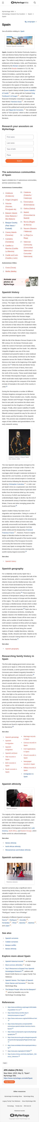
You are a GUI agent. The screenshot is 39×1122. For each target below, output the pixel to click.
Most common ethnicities (14, 965)
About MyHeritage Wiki (29, 1101)
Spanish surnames (11, 938)
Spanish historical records (14, 961)
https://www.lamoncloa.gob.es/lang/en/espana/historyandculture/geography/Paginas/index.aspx (22, 1039)
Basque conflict (10, 945)
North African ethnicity (13, 846)
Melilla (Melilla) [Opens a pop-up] (10, 271)
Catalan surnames (11, 942)
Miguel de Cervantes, (16, 110)
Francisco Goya (16, 101)
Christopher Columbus (16, 484)
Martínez (31, 923)
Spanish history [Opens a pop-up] (10, 561)
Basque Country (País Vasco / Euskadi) (11, 225)
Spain (30, 14)
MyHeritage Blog (29, 1096)
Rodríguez (13, 920)
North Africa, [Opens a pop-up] (13, 831)
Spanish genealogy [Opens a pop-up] (12, 737)
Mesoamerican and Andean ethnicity (18, 850)
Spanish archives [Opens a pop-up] (11, 753)
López (7, 926)
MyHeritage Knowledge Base (13, 1096)
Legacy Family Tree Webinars (11, 1101)
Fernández (6, 923)
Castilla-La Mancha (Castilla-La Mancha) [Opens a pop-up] (11, 248)
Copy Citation (9, 1082)
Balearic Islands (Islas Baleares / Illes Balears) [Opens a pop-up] (11, 216)
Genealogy (10, 1106)
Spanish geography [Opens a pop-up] (12, 649)
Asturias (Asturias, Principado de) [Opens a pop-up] (10, 206)
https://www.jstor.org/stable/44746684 (19, 1051)
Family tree (18, 1106)
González (23, 920)
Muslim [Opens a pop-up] (14, 68)
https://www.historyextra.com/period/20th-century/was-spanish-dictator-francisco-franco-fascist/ (21, 1026)
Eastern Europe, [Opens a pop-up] (26, 831)
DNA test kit (27, 1106)
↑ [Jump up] (5, 1007)
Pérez (14, 923)
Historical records (19, 1110)
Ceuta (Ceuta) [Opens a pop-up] (10, 268)
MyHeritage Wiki (8, 11)
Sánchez (22, 923)
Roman (15, 66)
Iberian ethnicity (10, 843)
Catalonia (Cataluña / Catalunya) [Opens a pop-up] (28, 195)
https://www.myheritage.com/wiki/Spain (18, 1078)
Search (19, 161)
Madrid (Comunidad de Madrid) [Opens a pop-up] (29, 215)
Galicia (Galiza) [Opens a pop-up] (29, 208)
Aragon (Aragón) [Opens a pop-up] (11, 200)
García (4, 920)
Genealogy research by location (13, 14)
